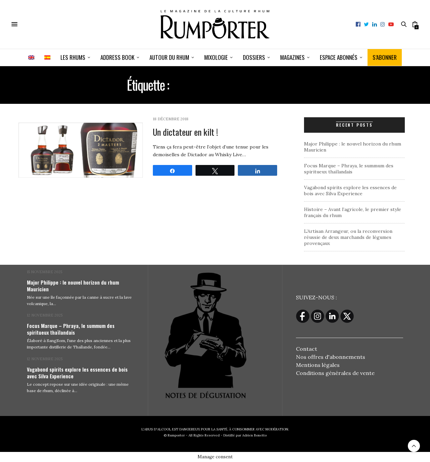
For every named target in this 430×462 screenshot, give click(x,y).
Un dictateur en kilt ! (185, 131)
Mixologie (216, 57)
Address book (117, 57)
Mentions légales (318, 365)
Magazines (292, 57)
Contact (306, 348)
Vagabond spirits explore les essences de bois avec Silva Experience (350, 190)
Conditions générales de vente (335, 373)
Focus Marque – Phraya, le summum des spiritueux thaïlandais (348, 169)
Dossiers (254, 57)
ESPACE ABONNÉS (338, 57)
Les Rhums (72, 57)
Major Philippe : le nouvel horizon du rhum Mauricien (73, 286)
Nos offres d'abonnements (330, 356)
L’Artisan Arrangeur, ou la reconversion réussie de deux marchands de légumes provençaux (348, 237)
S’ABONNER (385, 57)
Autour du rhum (169, 57)
